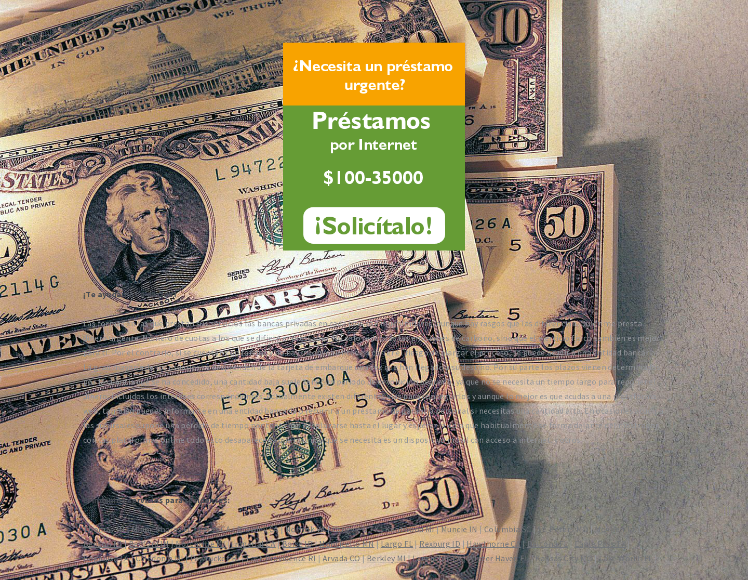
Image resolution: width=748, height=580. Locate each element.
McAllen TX (615, 529)
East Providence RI (281, 558)
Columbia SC (507, 529)
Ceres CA (214, 529)
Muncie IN (459, 529)
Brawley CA (257, 529)
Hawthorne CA (493, 543)
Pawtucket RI (215, 558)
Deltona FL (547, 543)
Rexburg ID (439, 543)
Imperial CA (253, 543)
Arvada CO (341, 558)
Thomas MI (104, 529)
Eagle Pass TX (600, 543)
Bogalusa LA (106, 558)
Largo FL (397, 543)
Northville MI (200, 543)
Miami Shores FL (161, 529)
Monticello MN (346, 543)
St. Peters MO (563, 529)
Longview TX (355, 529)
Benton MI (103, 543)
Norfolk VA (305, 529)
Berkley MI (386, 558)
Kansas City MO (564, 558)
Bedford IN (149, 543)
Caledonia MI (160, 558)
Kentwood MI (409, 529)
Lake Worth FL (625, 558)
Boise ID (297, 543)
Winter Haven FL (498, 558)
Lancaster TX (436, 558)
